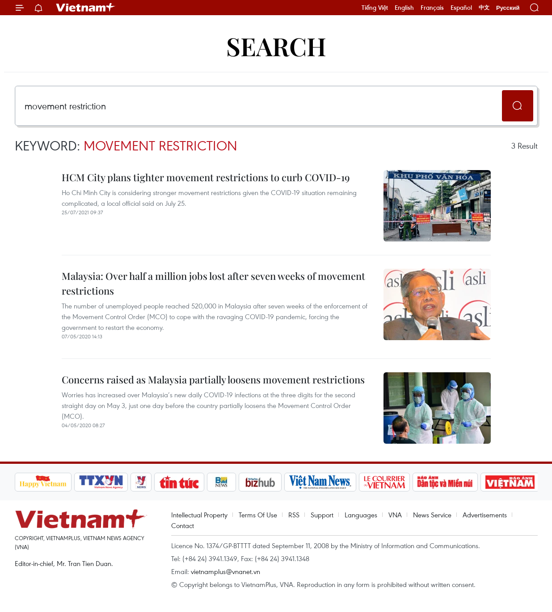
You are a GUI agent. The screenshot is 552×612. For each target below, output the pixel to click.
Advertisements (485, 514)
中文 (484, 7)
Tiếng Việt (375, 8)
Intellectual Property (199, 514)
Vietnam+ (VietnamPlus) (85, 7)
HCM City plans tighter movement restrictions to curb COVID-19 (206, 177)
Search (276, 45)
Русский (508, 7)
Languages (361, 514)
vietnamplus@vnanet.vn (225, 571)
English (404, 8)
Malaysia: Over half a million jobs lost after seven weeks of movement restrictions (213, 283)
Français (432, 8)
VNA (395, 514)
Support (322, 514)
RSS (293, 514)
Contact (182, 525)
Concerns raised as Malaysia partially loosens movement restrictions (213, 379)
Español (461, 8)
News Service (432, 514)
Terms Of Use (258, 514)
